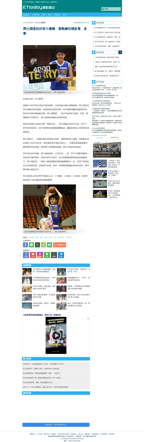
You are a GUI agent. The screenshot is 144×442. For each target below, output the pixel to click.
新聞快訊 (26, 15)
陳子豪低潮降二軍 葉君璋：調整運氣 (107, 71)
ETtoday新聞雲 (29, 2)
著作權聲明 (104, 434)
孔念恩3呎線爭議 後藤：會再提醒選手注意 (37, 382)
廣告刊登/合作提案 (63, 434)
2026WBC (36, 15)
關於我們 (46, 434)
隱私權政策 (95, 434)
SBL (54, 237)
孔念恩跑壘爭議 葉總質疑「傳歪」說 (107, 37)
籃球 (49, 15)
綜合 (64, 15)
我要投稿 (32, 434)
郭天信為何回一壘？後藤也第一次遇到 (107, 41)
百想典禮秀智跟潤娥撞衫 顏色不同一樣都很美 (42, 315)
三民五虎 (68, 237)
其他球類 (57, 15)
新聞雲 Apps (45, 2)
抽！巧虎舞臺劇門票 (99, 85)
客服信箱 (73, 434)
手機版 (37, 2)
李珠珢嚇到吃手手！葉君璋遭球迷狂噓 (107, 28)
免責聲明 (111, 434)
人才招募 (39, 434)
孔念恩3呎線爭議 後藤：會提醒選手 (107, 46)
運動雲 (40, 8)
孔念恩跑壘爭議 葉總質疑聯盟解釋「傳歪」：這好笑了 (41, 373)
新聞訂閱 (54, 2)
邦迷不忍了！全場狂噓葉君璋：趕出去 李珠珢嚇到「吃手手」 (44, 364)
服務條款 (87, 434)
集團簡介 (53, 434)
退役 (45, 237)
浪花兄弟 (61, 237)
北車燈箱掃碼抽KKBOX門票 (101, 93)
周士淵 (31, 237)
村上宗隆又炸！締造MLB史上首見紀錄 (107, 32)
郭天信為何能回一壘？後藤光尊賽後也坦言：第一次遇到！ (42, 378)
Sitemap (80, 434)
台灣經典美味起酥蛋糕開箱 (101, 108)
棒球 (43, 15)
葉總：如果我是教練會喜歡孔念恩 (106, 66)
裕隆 (36, 237)
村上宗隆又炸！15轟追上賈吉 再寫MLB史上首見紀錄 (41, 368)
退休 (41, 237)
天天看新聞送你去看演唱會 (101, 101)
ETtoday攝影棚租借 (98, 128)
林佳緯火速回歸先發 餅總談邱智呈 (107, 76)
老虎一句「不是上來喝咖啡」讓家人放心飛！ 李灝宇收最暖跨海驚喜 (45, 387)
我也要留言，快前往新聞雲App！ (56, 424)
